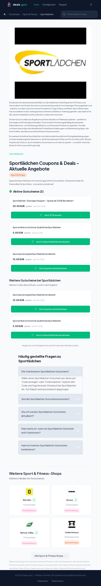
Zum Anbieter (16, 153)
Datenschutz (58, 581)
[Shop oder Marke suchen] (79, 14)
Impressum (43, 581)
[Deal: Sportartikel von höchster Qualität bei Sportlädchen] (50, 235)
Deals (36, 5)
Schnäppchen (49, 4)
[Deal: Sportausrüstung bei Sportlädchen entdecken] (50, 261)
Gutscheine (14, 14)
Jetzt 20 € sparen (51, 215)
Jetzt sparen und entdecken (50, 268)
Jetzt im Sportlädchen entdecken (50, 241)
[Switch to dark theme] (91, 4)
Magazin (63, 4)
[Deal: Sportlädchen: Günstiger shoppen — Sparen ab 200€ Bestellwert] (50, 208)
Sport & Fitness (30, 14)
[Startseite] (17, 4)
